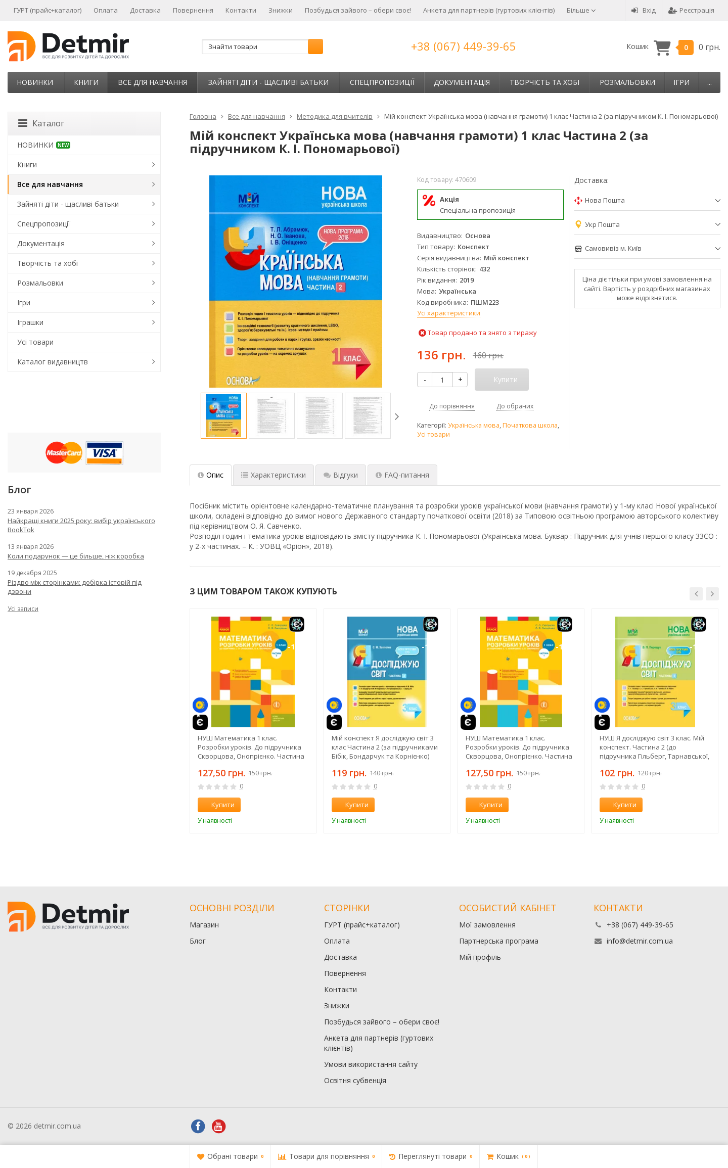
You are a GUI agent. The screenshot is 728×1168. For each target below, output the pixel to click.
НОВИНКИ (35, 82)
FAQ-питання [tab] (402, 475)
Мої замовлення (487, 924)
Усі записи (23, 608)
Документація (462, 82)
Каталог (41, 123)
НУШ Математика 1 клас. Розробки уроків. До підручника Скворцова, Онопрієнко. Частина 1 (519, 747)
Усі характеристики (448, 312)
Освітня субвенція (355, 1080)
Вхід (643, 10)
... (709, 82)
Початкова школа (530, 425)
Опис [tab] (210, 475)
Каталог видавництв (52, 361)
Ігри (681, 82)
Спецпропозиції (382, 82)
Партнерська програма (498, 941)
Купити (217, 804)
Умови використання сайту (371, 1064)
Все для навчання (152, 82)
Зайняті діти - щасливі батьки (268, 82)
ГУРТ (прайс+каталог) (47, 10)
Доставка (145, 10)
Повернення (193, 10)
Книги (86, 82)
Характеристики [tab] (273, 475)
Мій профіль (480, 957)
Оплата (106, 10)
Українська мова (473, 425)
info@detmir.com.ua (640, 941)
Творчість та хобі (544, 82)
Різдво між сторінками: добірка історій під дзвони (75, 587)
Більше (581, 10)
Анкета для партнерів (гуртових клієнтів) (489, 10)
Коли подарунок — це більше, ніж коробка (76, 555)
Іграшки (30, 322)
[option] (224, 416)
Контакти (240, 10)
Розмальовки (627, 82)
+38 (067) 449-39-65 (463, 46)
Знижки (280, 10)
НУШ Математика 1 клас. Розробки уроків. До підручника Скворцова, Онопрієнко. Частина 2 (251, 747)
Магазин (204, 924)
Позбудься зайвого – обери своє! (358, 10)
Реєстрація (691, 10)
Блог (198, 941)
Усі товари (433, 434)
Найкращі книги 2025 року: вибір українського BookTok (81, 525)
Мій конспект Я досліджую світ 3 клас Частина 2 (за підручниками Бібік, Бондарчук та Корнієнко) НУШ (385, 747)
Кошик (673, 47)
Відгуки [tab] (341, 475)
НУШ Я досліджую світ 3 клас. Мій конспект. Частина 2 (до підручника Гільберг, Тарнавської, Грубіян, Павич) (654, 747)
